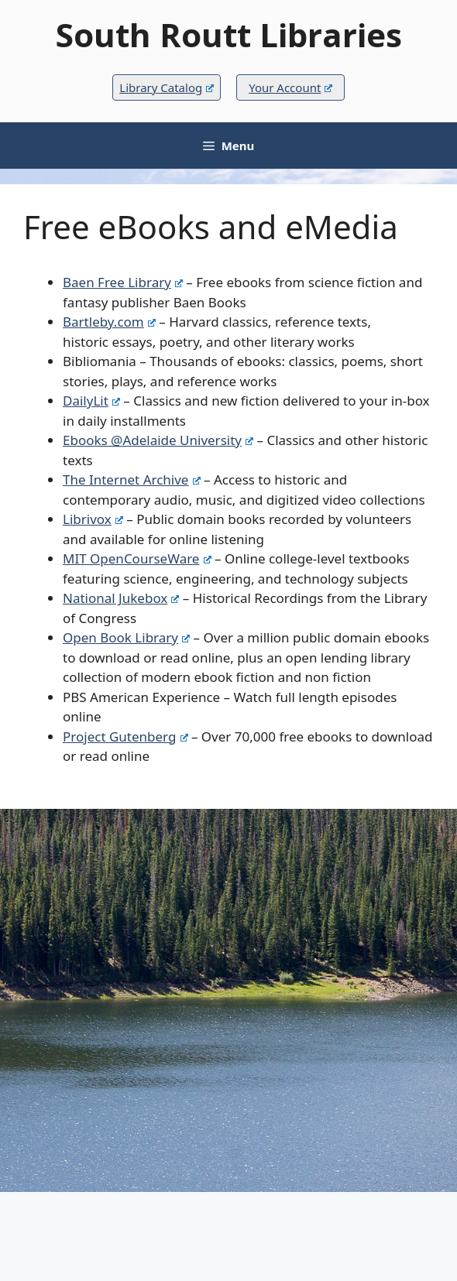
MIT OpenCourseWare (137, 558)
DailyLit (91, 400)
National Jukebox (121, 598)
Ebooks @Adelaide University (158, 440)
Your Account (290, 87)
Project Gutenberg (125, 736)
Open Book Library (126, 637)
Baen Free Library (123, 282)
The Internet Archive (132, 479)
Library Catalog (166, 87)
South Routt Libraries (229, 34)
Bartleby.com (109, 322)
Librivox (93, 519)
